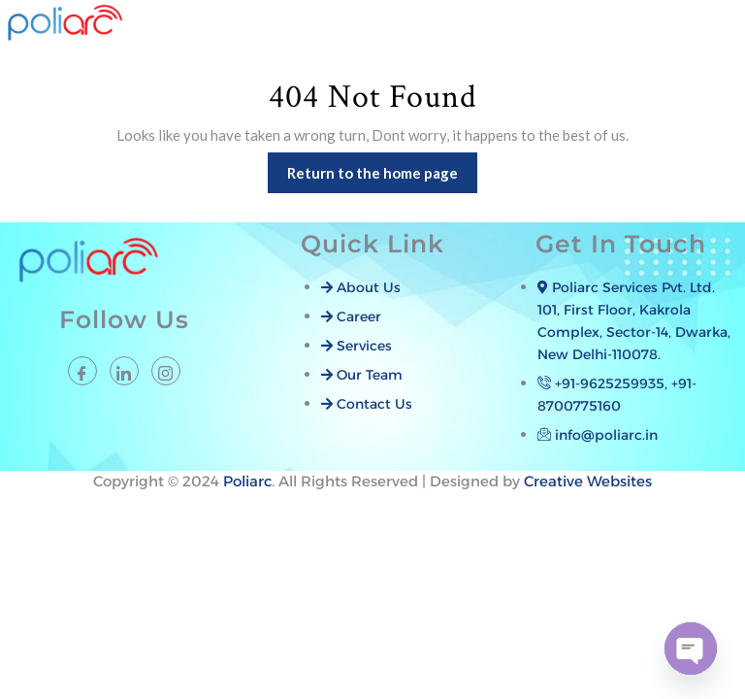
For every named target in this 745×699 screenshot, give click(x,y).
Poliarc (247, 481)
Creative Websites (588, 481)
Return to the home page (382, 167)
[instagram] (165, 370)
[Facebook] (82, 370)
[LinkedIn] (124, 370)
